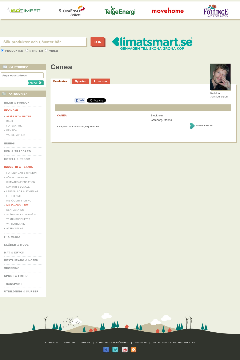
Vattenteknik (15, 224)
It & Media (12, 237)
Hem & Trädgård (17, 151)
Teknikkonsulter (18, 219)
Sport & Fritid (16, 276)
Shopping (12, 268)
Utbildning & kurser (21, 291)
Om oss (85, 342)
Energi (9, 143)
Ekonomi (11, 110)
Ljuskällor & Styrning (22, 191)
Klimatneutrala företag (112, 342)
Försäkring (14, 125)
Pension (11, 130)
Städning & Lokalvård (21, 214)
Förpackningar (17, 177)
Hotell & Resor (17, 159)
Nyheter (34, 50)
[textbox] (43, 41)
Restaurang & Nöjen (21, 260)
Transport (13, 283)
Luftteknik (14, 196)
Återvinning (14, 228)
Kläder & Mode (16, 244)
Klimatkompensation (20, 182)
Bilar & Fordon (17, 102)
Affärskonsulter (18, 116)
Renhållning (15, 210)
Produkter (12, 50)
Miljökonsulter (17, 205)
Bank (9, 121)
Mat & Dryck (14, 252)
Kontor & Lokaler (19, 186)
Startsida (51, 342)
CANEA (62, 115)
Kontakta (141, 342)
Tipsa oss (100, 81)
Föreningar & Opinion (21, 173)
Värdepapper (15, 135)
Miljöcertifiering (18, 200)
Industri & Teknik (18, 166)
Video (51, 50)
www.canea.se (204, 125)
